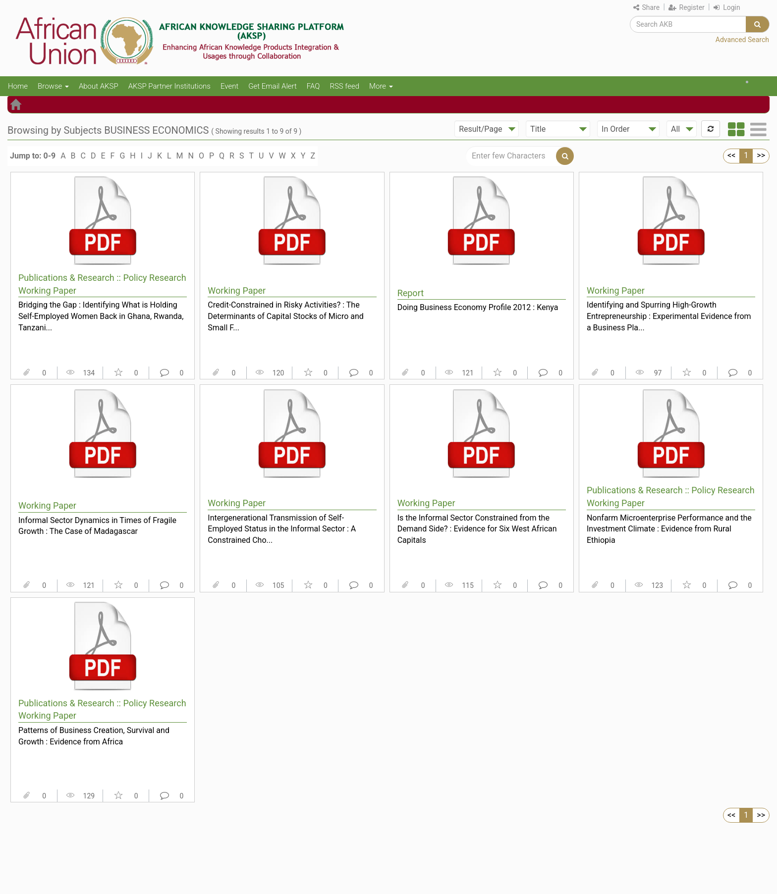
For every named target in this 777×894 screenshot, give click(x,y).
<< (731, 155)
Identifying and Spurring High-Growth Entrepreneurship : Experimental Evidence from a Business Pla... (669, 316)
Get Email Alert (272, 86)
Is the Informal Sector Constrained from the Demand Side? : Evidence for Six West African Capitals (477, 529)
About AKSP (98, 86)
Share (646, 7)
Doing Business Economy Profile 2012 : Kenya (477, 307)
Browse (53, 86)
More (381, 86)
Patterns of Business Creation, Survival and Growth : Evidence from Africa (93, 736)
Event (229, 86)
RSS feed (344, 86)
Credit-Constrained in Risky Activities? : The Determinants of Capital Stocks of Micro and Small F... (286, 316)
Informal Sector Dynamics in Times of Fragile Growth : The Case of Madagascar (97, 526)
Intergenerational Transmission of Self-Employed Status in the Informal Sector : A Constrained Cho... (282, 529)
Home (18, 86)
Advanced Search (742, 40)
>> (761, 155)
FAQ (313, 86)
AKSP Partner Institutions (169, 86)
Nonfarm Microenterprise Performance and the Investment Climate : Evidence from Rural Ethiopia (669, 529)
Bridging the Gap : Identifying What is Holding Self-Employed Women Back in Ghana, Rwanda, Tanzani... (100, 316)
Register (686, 7)
